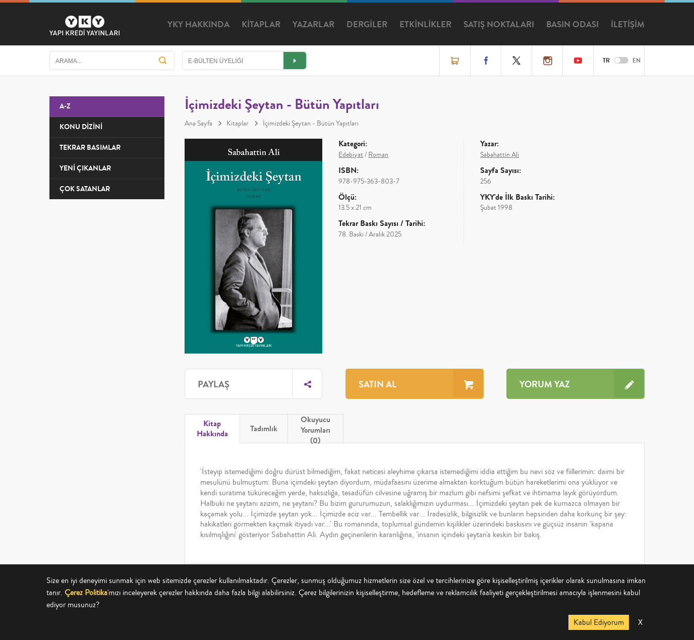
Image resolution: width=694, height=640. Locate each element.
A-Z (65, 106)
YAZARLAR (313, 25)
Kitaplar (237, 124)
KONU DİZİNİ (81, 127)
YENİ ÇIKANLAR (85, 168)
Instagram (547, 60)
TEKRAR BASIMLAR (90, 147)
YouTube (578, 60)
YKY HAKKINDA (198, 25)
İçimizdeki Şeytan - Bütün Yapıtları (311, 124)
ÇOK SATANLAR (85, 189)
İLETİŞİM (628, 25)
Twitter (516, 60)
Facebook (486, 60)
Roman (378, 155)
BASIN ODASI (572, 25)
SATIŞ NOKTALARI (499, 25)
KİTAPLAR (261, 25)
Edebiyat (350, 155)
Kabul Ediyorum (598, 622)
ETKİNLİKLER (425, 25)
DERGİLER (366, 25)
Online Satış (455, 60)
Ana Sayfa (198, 124)
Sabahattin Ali (499, 155)
